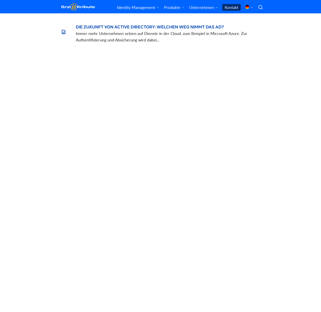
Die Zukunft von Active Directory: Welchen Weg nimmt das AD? (150, 27)
